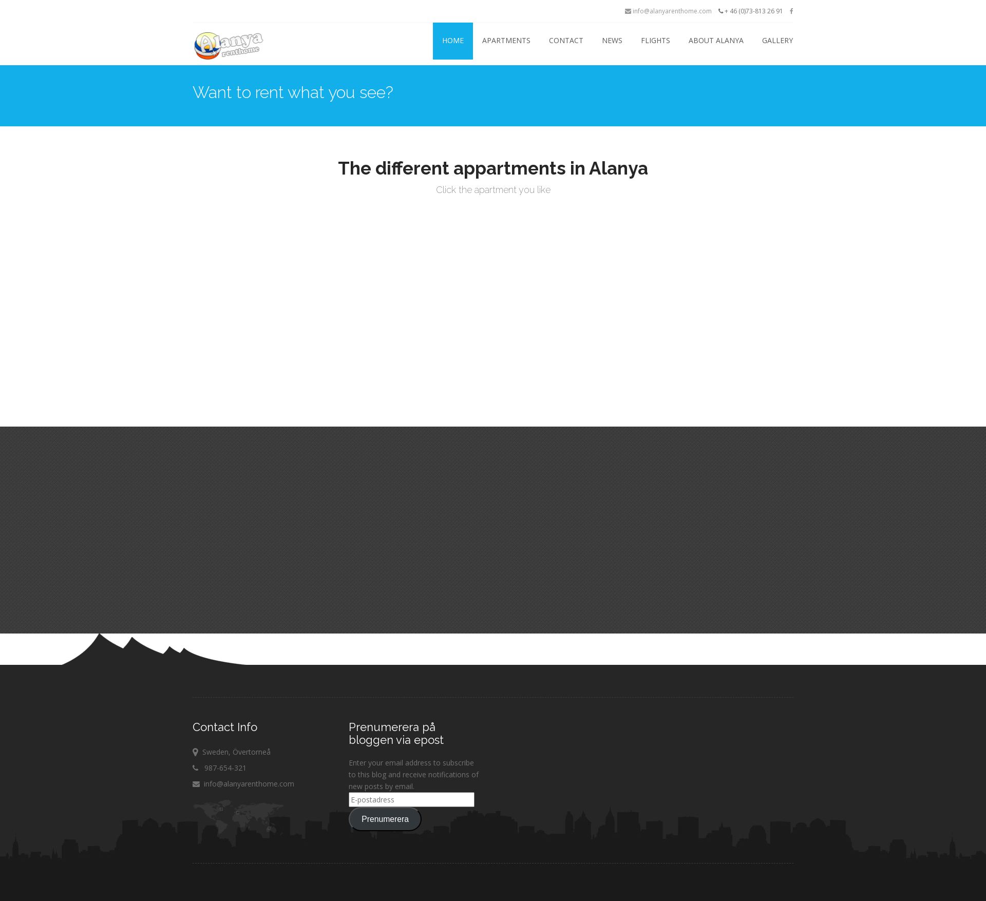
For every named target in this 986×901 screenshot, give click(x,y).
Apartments (506, 40)
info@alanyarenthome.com (668, 11)
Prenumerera (385, 819)
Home (453, 40)
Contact (566, 40)
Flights (655, 40)
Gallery (777, 40)
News (612, 40)
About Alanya (716, 40)
